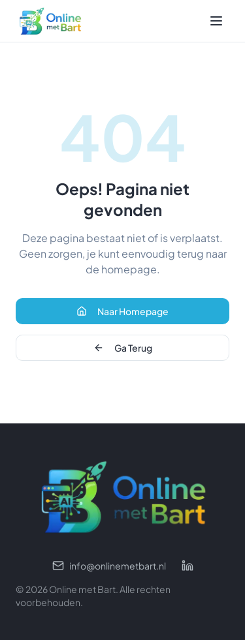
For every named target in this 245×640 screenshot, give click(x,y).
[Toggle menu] (216, 21)
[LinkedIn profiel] (187, 565)
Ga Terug (122, 348)
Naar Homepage (122, 311)
